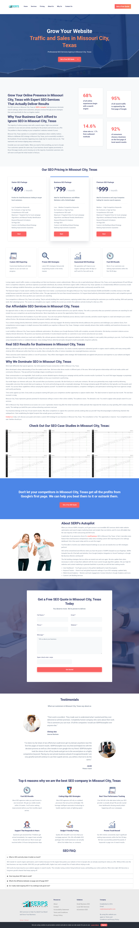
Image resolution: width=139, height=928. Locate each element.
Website (74, 625)
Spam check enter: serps (45, 657)
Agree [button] (104, 925)
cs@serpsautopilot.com (107, 909)
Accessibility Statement (61, 910)
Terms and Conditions (61, 912)
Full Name (41, 615)
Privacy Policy (58, 915)
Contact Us (68, 6)
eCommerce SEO (82, 910)
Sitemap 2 (27, 920)
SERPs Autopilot (41, 107)
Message (40, 635)
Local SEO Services (83, 907)
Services (34, 6)
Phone (39, 625)
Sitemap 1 (22, 920)
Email (73, 615)
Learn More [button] (95, 925)
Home (26, 6)
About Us (51, 6)
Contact (56, 907)
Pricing (42, 6)
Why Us (59, 6)
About (55, 904)
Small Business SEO (83, 904)
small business (92, 536)
